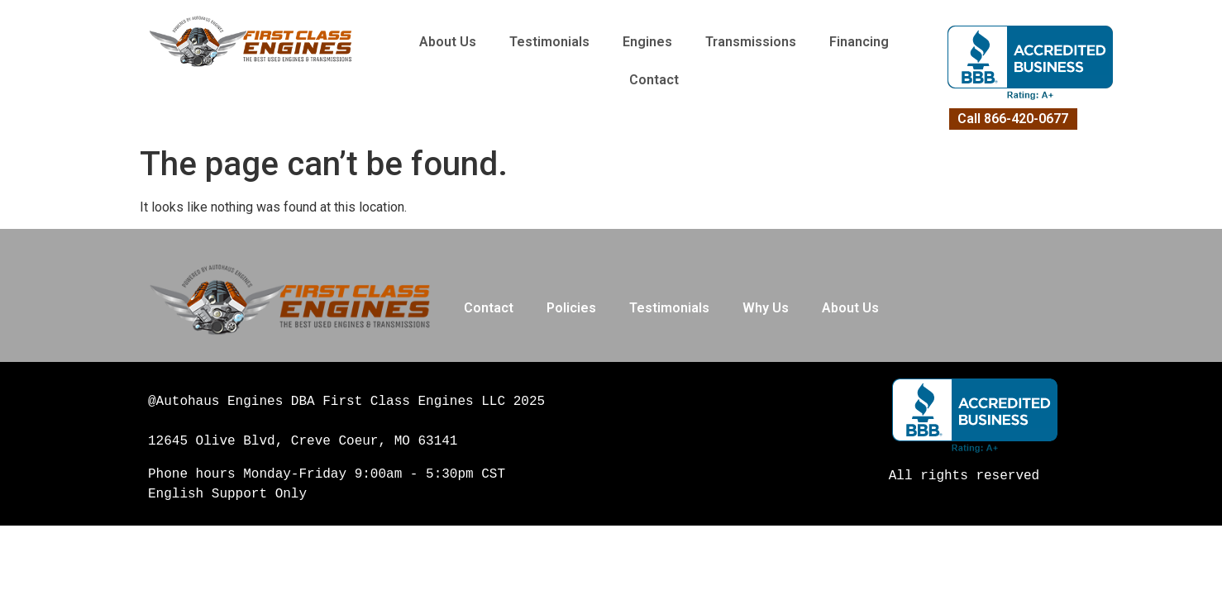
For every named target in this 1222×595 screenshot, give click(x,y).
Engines (647, 42)
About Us (447, 42)
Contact (654, 80)
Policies (571, 308)
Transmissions (750, 42)
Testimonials (549, 42)
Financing (859, 42)
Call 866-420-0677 (1012, 118)
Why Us (765, 308)
